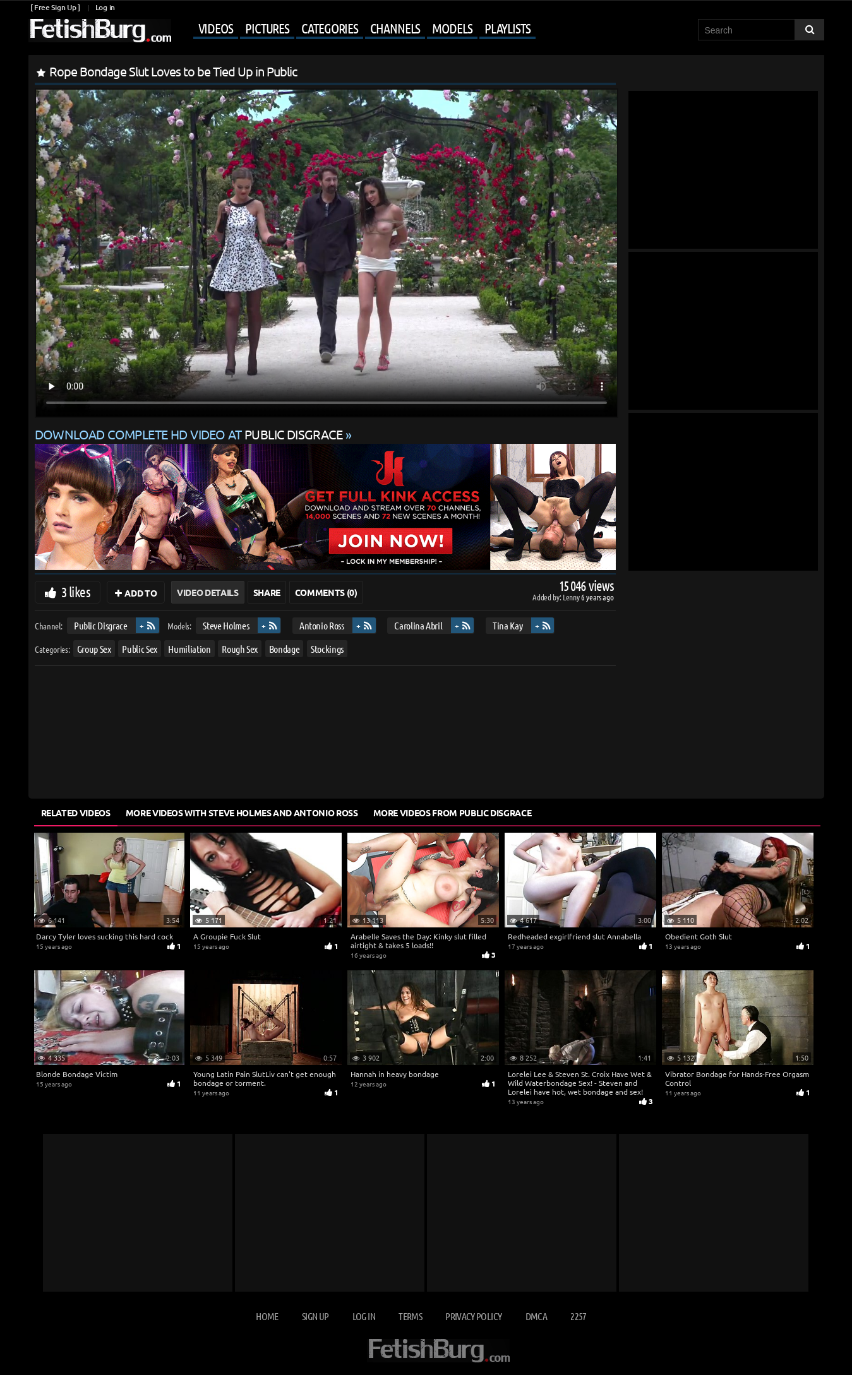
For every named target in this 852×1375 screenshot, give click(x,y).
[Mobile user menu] (355, 29)
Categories (329, 28)
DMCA (536, 1316)
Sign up (315, 1316)
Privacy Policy (473, 1316)
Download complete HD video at (190, 434)
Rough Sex (240, 649)
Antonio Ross (321, 625)
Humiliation (189, 649)
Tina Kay (507, 625)
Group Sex (93, 649)
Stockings (327, 649)
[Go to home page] (99, 30)
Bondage (283, 649)
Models (452, 28)
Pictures (267, 28)
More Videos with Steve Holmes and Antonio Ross (242, 812)
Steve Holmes (226, 625)
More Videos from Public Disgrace (452, 812)
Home (267, 1316)
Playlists (507, 28)
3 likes (75, 591)
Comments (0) (326, 592)
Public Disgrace (100, 625)
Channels (395, 28)
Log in (105, 7)
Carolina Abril (418, 625)
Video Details (207, 592)
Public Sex (139, 649)
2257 (578, 1316)
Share (266, 592)
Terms (410, 1316)
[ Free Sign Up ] (55, 7)
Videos (215, 28)
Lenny (572, 597)
